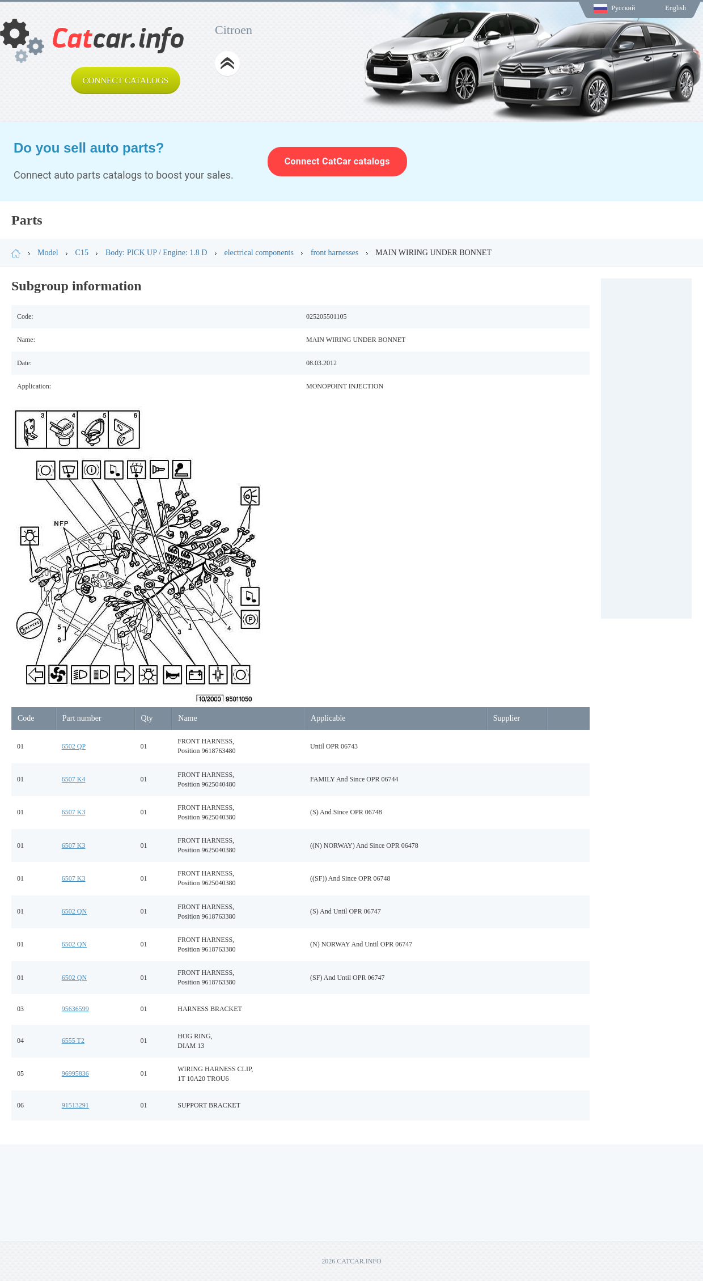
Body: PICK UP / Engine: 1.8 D (156, 252)
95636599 (75, 1009)
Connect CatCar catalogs (337, 161)
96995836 (75, 1073)
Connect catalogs (125, 80)
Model (47, 252)
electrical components (258, 252)
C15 (81, 252)
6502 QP (74, 746)
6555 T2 (73, 1041)
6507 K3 (74, 812)
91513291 (75, 1105)
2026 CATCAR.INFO (351, 1261)
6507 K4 (74, 779)
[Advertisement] (646, 448)
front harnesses (334, 252)
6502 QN (74, 911)
